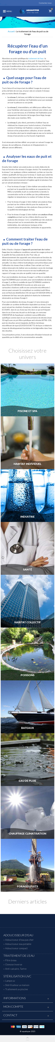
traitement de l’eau (35, 58)
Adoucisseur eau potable (18, 943)
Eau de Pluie (27, 780)
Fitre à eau (10, 960)
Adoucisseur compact (16, 948)
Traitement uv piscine (16, 989)
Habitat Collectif (27, 622)
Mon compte (13, 1006)
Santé (27, 569)
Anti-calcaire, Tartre (16, 968)
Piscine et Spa (27, 411)
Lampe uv (10, 980)
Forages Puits (27, 886)
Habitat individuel (27, 463)
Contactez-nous (45, 3)
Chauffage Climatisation (27, 833)
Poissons (27, 675)
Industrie (27, 516)
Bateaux (27, 727)
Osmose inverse (13, 964)
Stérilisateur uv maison (17, 985)
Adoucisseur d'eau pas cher (19, 939)
